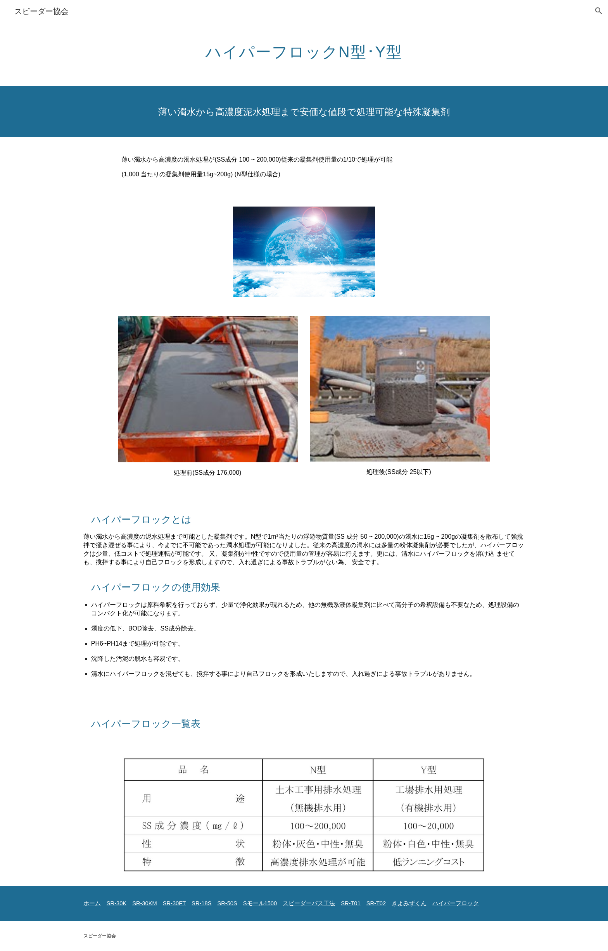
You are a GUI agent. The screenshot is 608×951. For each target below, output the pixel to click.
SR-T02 (376, 903)
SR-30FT (174, 903)
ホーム (92, 903)
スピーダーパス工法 (309, 903)
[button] (598, 11)
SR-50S (227, 903)
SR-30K (116, 903)
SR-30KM (144, 903)
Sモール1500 (260, 903)
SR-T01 (351, 903)
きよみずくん (409, 903)
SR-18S (201, 903)
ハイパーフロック (455, 903)
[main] (304, 48)
